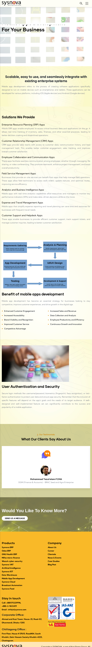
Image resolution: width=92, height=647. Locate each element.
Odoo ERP (6, 551)
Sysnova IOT (7, 571)
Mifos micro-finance (11, 558)
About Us (52, 547)
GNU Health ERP (9, 554)
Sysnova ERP (7, 547)
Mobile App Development (13, 578)
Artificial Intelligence (11, 568)
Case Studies (54, 561)
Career (51, 551)
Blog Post (52, 564)
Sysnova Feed (8, 589)
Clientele (52, 554)
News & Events (54, 558)
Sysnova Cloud (8, 582)
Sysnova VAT (8, 564)
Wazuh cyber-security (12, 561)
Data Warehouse (9, 575)
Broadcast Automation (12, 585)
